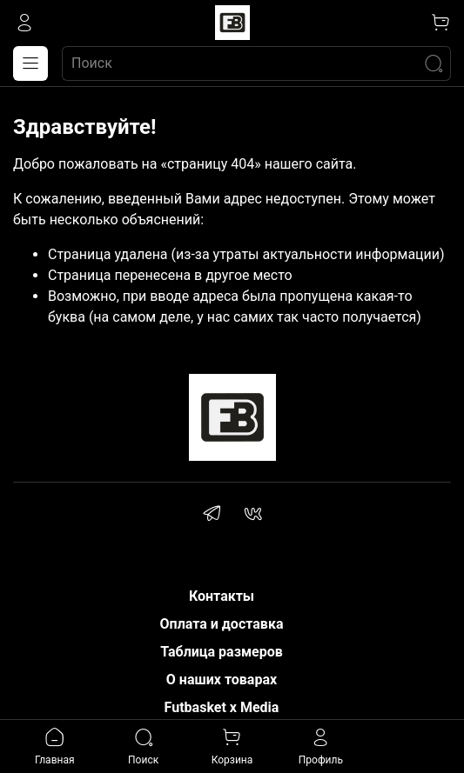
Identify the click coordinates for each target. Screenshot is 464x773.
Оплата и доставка (222, 624)
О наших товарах (221, 679)
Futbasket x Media (222, 707)
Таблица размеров (221, 651)
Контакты (221, 596)
